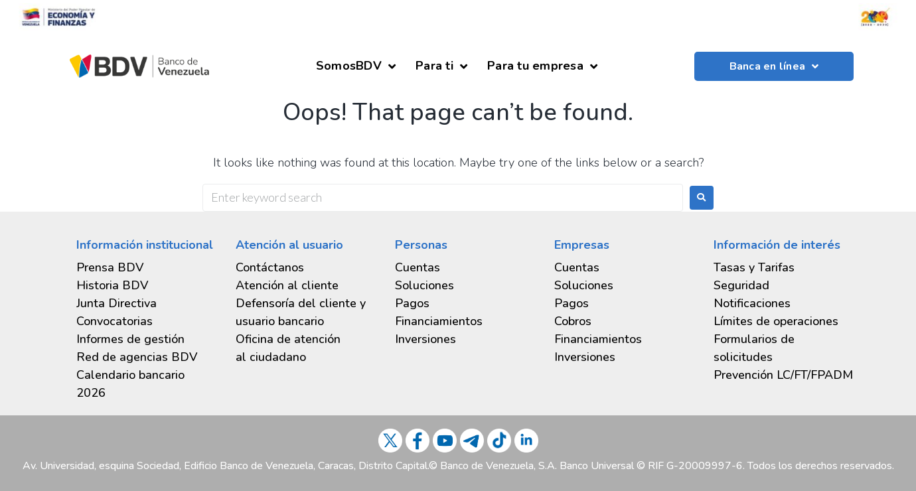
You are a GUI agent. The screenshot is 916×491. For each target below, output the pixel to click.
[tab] (146, 339)
